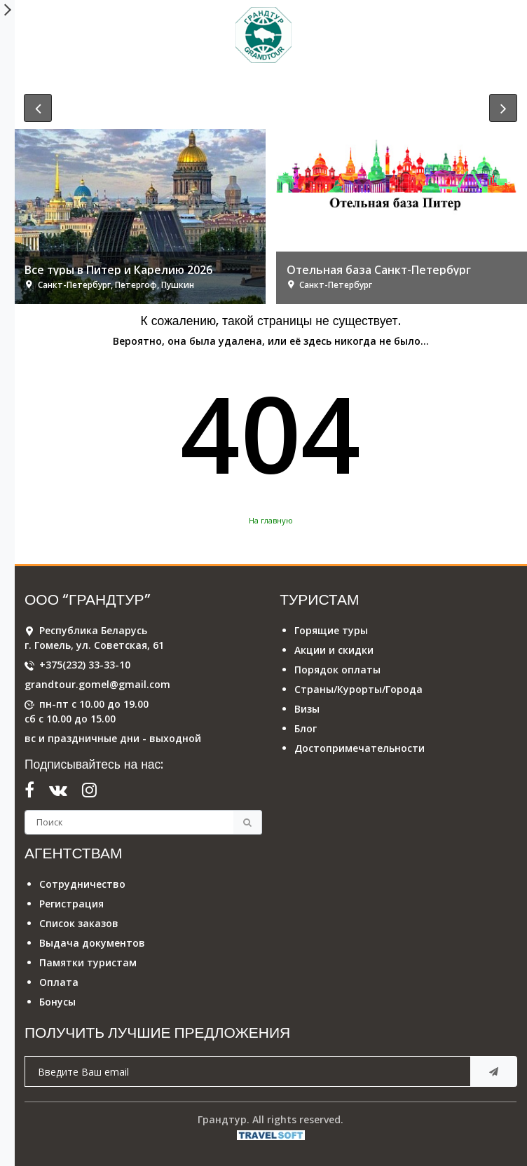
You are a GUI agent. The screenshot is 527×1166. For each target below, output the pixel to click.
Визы (307, 708)
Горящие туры (331, 630)
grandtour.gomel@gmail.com (97, 684)
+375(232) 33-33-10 (84, 664)
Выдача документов (92, 942)
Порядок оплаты (337, 669)
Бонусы (57, 1001)
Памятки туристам (88, 962)
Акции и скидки (334, 650)
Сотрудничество (82, 884)
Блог (305, 728)
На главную (271, 520)
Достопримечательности (359, 748)
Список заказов (78, 923)
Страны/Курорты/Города (358, 689)
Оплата (58, 982)
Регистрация (71, 903)
